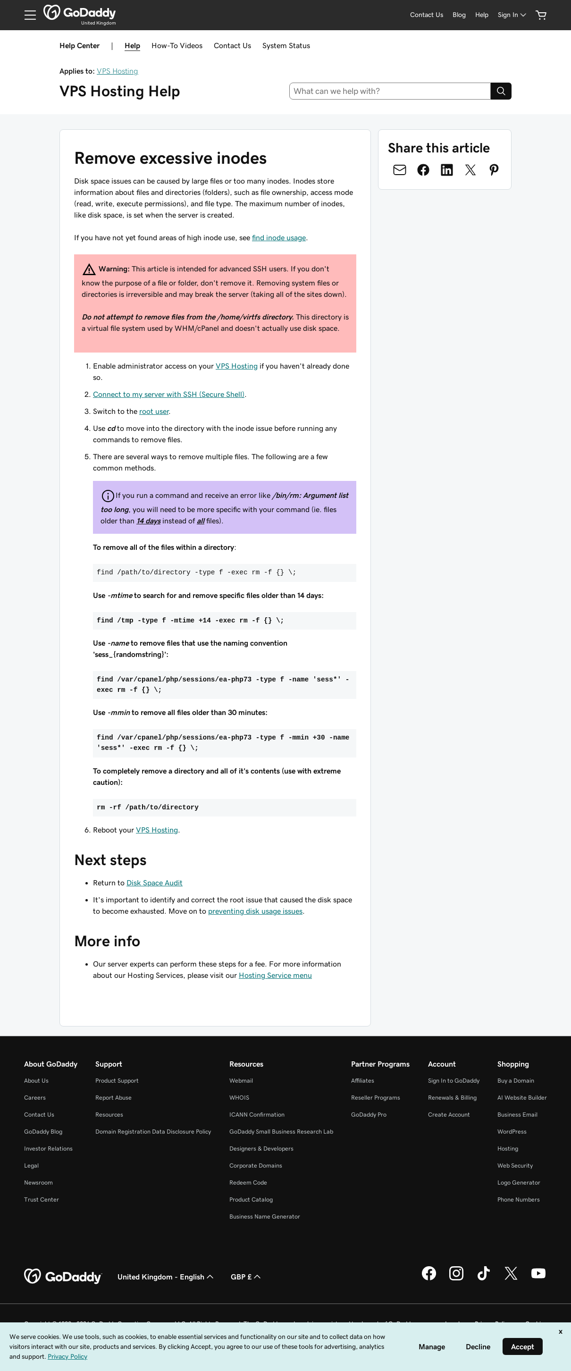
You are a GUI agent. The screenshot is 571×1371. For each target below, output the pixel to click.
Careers (35, 1097)
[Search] (501, 91)
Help (132, 45)
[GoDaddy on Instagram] (456, 1279)
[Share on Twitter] (470, 170)
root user (153, 411)
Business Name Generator (264, 1216)
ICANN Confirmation (257, 1114)
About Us (36, 1080)
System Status (286, 45)
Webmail (241, 1080)
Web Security (515, 1165)
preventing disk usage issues (255, 911)
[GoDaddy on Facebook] (428, 1279)
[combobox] (390, 91)
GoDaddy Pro (368, 1114)
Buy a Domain (515, 1080)
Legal (31, 1165)
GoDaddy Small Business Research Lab (281, 1131)
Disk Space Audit (154, 882)
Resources (109, 1114)
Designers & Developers (261, 1148)
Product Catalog (251, 1199)
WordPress (512, 1131)
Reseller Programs (375, 1097)
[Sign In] (513, 15)
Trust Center (41, 1199)
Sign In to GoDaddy (453, 1080)
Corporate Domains (255, 1165)
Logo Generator (518, 1182)
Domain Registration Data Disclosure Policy (153, 1131)
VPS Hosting (117, 71)
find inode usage (279, 237)
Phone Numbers (518, 1199)
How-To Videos (176, 45)
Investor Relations (48, 1148)
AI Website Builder (522, 1097)
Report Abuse (113, 1097)
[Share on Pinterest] (494, 170)
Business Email (517, 1114)
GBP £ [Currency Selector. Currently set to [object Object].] (247, 1276)
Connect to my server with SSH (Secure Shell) (168, 394)
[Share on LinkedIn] (447, 170)
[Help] (481, 15)
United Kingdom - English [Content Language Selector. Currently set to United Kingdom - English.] (167, 1276)
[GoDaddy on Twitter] (511, 1279)
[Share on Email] (399, 170)
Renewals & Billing (452, 1097)
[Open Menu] (26, 15)
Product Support (117, 1080)
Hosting (507, 1148)
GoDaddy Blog (43, 1131)
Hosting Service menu (275, 975)
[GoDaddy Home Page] (63, 1277)
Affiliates (362, 1080)
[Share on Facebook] (423, 170)
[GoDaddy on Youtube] (538, 1279)
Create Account (449, 1114)
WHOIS (239, 1097)
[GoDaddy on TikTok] (483, 1279)
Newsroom (38, 1182)
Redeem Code (248, 1182)
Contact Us (232, 45)
